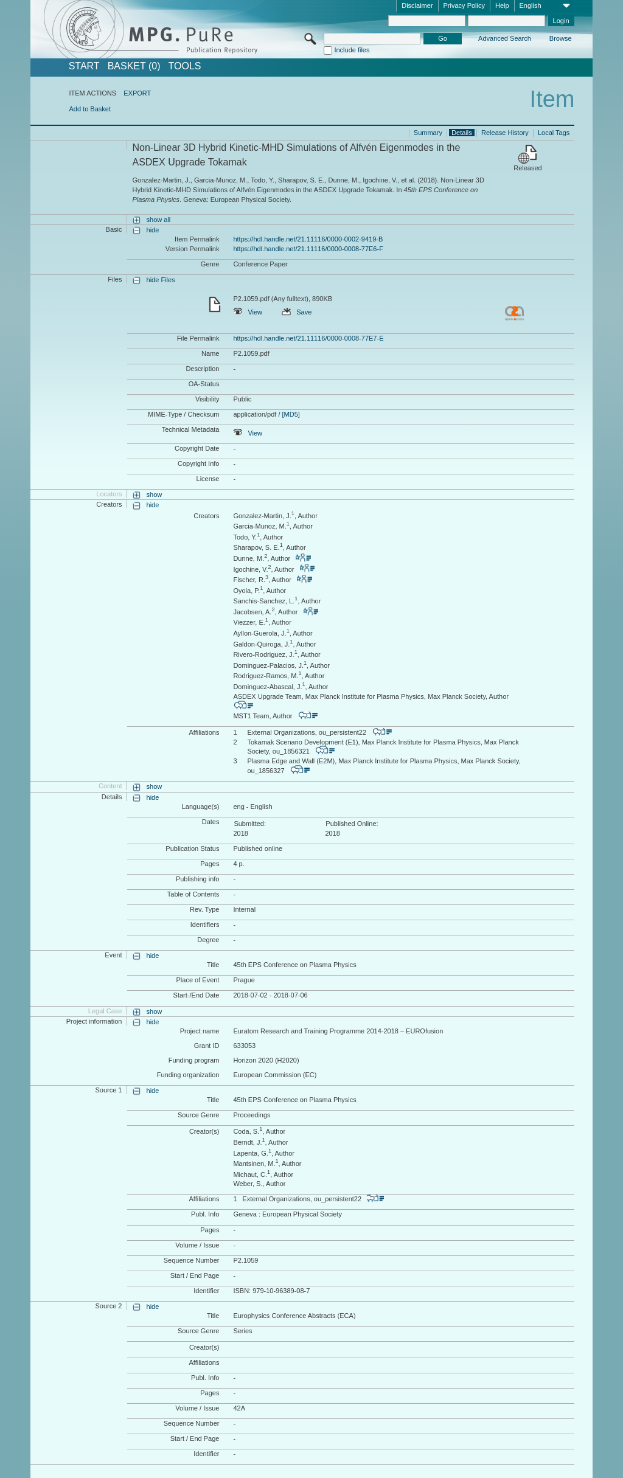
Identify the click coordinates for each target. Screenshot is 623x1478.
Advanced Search (504, 38)
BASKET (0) (134, 66)
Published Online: (351, 823)
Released (527, 168)
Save (297, 312)
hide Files (161, 279)
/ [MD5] (288, 414)
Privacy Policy (464, 5)
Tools (185, 66)
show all (159, 219)
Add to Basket (90, 109)
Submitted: (250, 823)
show (154, 494)
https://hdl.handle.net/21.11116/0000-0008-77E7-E (308, 338)
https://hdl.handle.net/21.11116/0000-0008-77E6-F (308, 248)
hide (153, 230)
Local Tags (553, 132)
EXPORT (137, 93)
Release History (505, 132)
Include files (351, 50)
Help (502, 5)
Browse (560, 38)
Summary (428, 132)
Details (461, 132)
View (247, 312)
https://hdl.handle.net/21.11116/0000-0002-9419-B (308, 239)
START (84, 66)
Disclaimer (417, 5)
